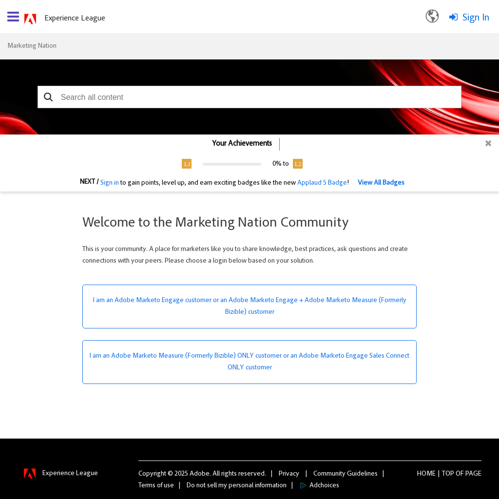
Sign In (475, 18)
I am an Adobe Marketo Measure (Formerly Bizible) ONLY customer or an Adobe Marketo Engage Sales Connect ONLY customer (249, 362)
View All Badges (381, 183)
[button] (48, 97)
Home (426, 474)
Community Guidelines (345, 474)
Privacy (289, 474)
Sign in (109, 183)
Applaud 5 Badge (322, 183)
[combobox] (249, 97)
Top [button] (448, 474)
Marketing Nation (32, 46)
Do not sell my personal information (237, 485)
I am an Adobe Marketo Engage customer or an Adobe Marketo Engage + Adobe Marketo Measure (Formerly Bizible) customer (249, 306)
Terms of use (156, 485)
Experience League (74, 18)
